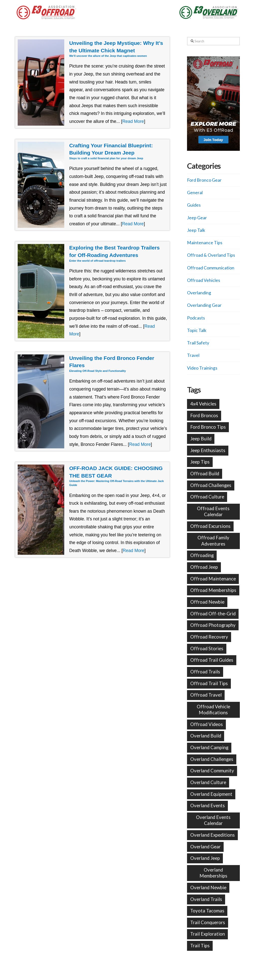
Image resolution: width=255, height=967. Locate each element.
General (195, 192)
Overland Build (205, 735)
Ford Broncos (204, 415)
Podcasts (196, 318)
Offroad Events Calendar (213, 511)
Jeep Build (200, 438)
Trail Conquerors (207, 922)
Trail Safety (198, 342)
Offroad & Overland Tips (211, 255)
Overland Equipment (211, 794)
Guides (194, 205)
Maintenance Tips (204, 242)
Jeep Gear (197, 217)
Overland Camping (209, 747)
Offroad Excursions (210, 526)
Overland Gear (205, 846)
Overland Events (207, 805)
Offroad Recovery (209, 637)
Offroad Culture (207, 496)
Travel (193, 355)
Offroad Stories (206, 648)
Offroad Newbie (207, 602)
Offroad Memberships (213, 590)
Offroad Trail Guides (211, 660)
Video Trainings (202, 368)
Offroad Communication (210, 267)
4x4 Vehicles (203, 403)
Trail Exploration (207, 934)
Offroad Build (204, 473)
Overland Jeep (205, 858)
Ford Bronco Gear (204, 180)
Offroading (202, 555)
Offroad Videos (206, 724)
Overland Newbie (208, 887)
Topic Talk (196, 330)
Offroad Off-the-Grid (213, 613)
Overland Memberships (213, 873)
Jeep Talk (196, 230)
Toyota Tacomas (207, 910)
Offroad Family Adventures (213, 540)
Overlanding (199, 292)
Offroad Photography (213, 625)
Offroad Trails (205, 671)
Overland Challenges (211, 759)
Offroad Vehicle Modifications (213, 709)
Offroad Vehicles (203, 280)
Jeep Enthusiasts (207, 450)
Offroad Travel (206, 695)
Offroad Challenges (210, 485)
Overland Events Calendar (213, 820)
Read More (133, 121)
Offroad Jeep (204, 567)
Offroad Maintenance (213, 578)
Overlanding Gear (204, 305)
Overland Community (212, 770)
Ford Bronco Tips (208, 427)
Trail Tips (200, 945)
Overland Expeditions (212, 835)
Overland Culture (208, 782)
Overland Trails (206, 899)
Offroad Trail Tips (209, 683)
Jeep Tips (200, 462)
